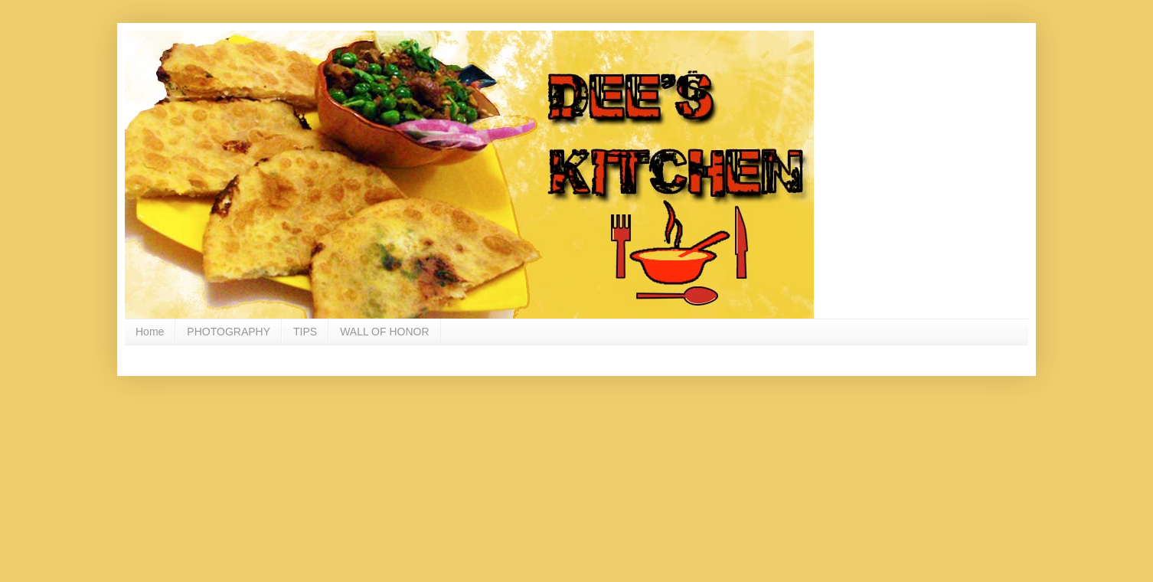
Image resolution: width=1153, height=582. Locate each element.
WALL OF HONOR (384, 331)
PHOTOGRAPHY (228, 331)
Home (150, 331)
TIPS (305, 331)
